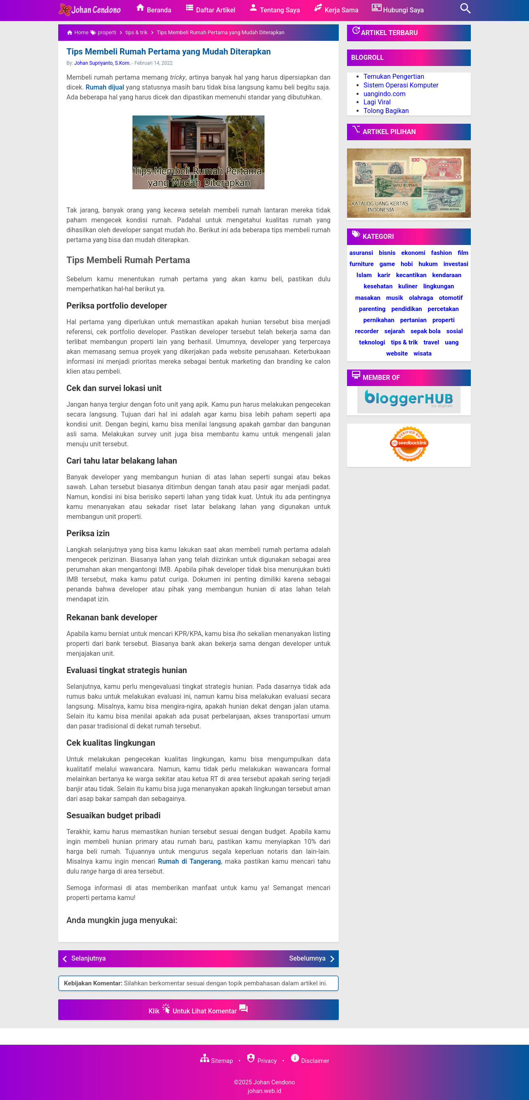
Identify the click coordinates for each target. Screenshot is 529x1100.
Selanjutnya (88, 958)
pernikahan (378, 320)
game (387, 264)
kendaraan (447, 275)
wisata (422, 353)
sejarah (394, 331)
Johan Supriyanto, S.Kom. (102, 63)
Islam (364, 275)
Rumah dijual (104, 87)
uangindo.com (385, 94)
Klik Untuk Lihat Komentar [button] (198, 1009)
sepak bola (426, 331)
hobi (407, 264)
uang (451, 342)
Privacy (261, 1061)
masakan (367, 297)
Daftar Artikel (209, 8)
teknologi (372, 342)
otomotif (451, 297)
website (397, 353)
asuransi (361, 253)
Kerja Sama (336, 8)
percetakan (443, 309)
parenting (372, 309)
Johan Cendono (274, 1082)
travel (431, 342)
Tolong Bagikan (386, 111)
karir (384, 275)
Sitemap (216, 1061)
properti (443, 320)
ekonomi (413, 253)
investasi (456, 264)
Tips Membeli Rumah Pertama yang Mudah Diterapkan (167, 52)
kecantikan (411, 275)
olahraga (421, 297)
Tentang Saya (274, 8)
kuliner (407, 286)
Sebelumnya (307, 958)
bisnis (387, 253)
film (463, 253)
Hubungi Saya (398, 8)
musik (394, 297)
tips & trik (404, 342)
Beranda (153, 8)
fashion (441, 253)
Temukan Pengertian (394, 76)
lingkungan (438, 286)
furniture (362, 264)
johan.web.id (264, 1091)
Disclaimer (309, 1061)
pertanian (413, 320)
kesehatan (378, 286)
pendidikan (406, 309)
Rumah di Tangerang (189, 861)
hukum (427, 264)
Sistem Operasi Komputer (401, 85)
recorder (366, 331)
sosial (454, 331)
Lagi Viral (377, 102)
